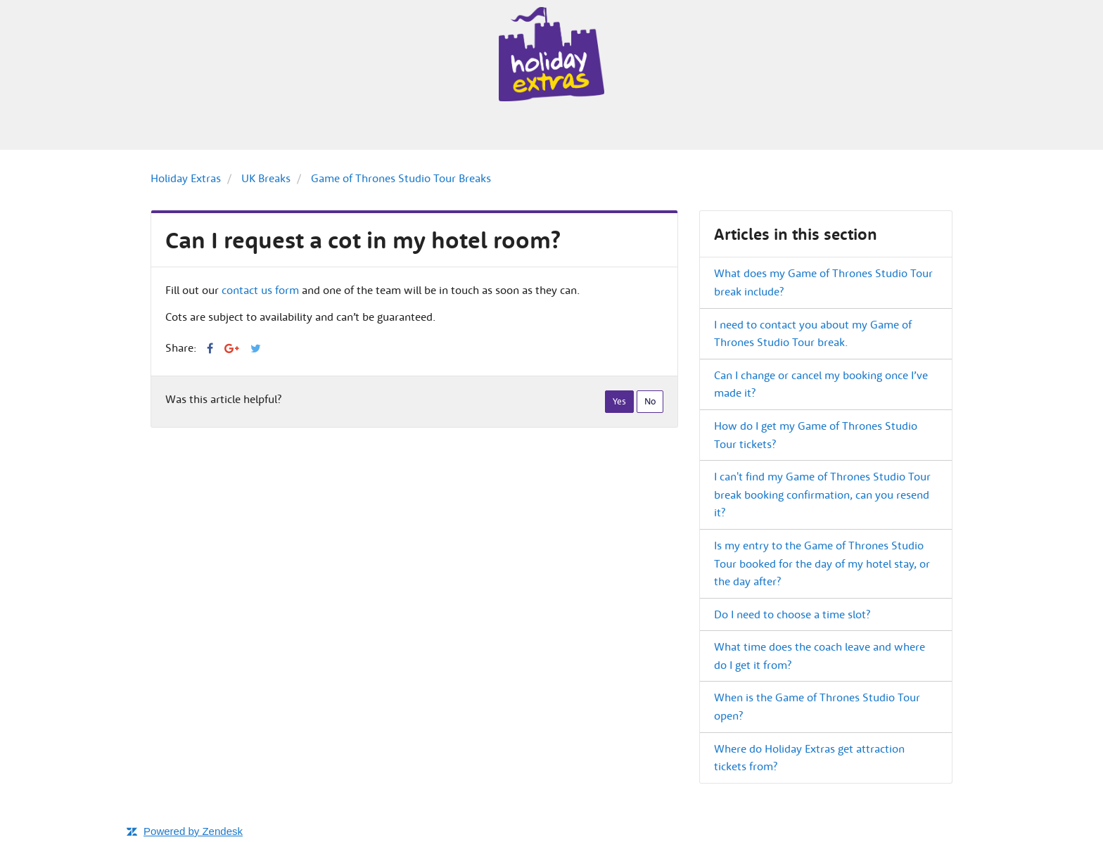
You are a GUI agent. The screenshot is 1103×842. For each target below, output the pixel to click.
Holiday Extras (186, 178)
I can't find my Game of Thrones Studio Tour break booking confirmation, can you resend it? (822, 494)
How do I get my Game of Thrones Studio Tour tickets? (815, 435)
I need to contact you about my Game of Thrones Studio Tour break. (813, 333)
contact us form (260, 290)
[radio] (619, 401)
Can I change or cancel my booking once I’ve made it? (821, 384)
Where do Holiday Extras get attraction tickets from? (809, 757)
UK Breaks (266, 178)
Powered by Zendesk (193, 831)
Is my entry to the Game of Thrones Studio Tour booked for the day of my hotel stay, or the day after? (822, 563)
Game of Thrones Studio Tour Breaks (401, 178)
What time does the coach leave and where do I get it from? (819, 655)
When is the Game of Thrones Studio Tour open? (817, 706)
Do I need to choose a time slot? (792, 614)
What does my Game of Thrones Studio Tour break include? (823, 282)
